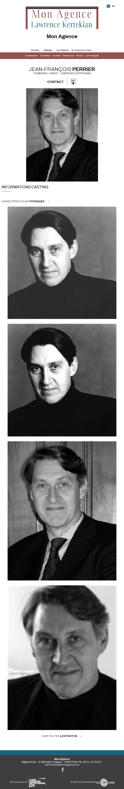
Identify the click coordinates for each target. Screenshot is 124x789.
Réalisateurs (68, 56)
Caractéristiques (26, 201)
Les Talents (62, 50)
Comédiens (45, 56)
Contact (55, 82)
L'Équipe (47, 50)
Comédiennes (31, 56)
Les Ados (56, 56)
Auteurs (80, 56)
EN (113, 6)
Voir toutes (62, 736)
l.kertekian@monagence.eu (62, 764)
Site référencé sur (28, 782)
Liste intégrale (92, 56)
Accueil (35, 50)
